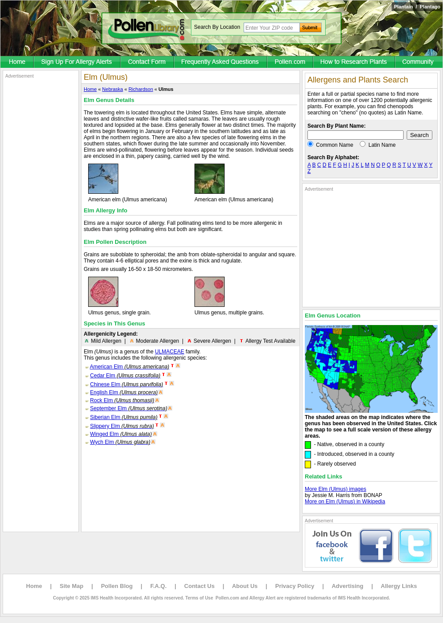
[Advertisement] (40, 212)
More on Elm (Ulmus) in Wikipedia (345, 501)
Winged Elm (121, 434)
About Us (245, 586)
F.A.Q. (158, 586)
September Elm (128, 408)
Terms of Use (199, 598)
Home (90, 89)
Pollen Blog (117, 586)
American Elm (129, 367)
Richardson (140, 89)
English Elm (124, 392)
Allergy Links (399, 586)
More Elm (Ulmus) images (335, 489)
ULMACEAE (169, 352)
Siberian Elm (123, 417)
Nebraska (112, 89)
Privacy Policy (294, 586)
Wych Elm (120, 442)
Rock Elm (122, 400)
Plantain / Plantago (417, 6)
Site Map (71, 586)
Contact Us (199, 586)
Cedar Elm (125, 375)
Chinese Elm (126, 384)
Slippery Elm (122, 426)
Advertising (348, 586)
